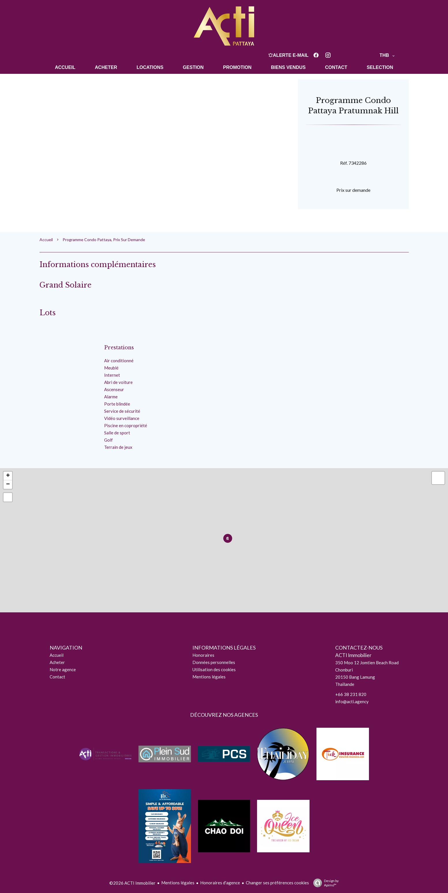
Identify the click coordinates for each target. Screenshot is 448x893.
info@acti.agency (352, 701)
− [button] (8, 484)
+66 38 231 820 (350, 694)
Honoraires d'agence (220, 882)
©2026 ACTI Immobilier (132, 883)
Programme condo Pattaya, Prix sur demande (104, 239)
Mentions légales (177, 882)
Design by (324, 883)
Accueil (46, 239)
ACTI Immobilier (353, 655)
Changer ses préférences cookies (277, 882)
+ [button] (8, 476)
